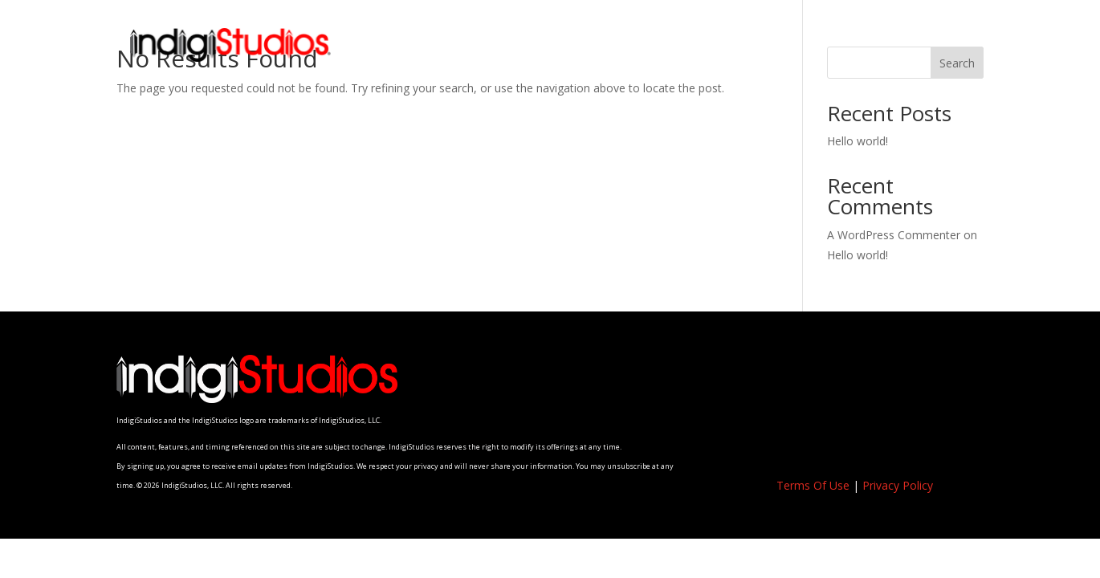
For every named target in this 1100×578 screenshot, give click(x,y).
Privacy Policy (897, 485)
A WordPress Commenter (893, 234)
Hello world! (857, 141)
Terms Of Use (812, 485)
